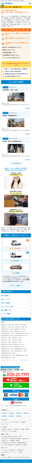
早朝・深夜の (6, 436)
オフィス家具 (8, 444)
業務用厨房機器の (22, 442)
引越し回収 (10, 429)
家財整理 (17, 440)
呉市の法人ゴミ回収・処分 (20, 324)
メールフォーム (5, 450)
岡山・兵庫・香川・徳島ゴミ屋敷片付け (22, 457)
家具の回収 (14, 442)
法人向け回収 (13, 431)
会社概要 (20, 452)
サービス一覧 (11, 422)
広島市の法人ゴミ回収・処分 (21, 326)
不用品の (5, 438)
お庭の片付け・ (17, 436)
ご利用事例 (23, 422)
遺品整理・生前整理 (25, 429)
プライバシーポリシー (12, 452)
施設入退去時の (15, 438)
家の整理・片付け (5, 440)
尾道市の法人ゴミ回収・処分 (7, 324)
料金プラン (17, 422)
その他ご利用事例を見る (16, 163)
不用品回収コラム (12, 450)
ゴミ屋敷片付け (16, 429)
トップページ (4, 422)
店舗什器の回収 (18, 444)
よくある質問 (4, 452)
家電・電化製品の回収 (6, 442)
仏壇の (25, 438)
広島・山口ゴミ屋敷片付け (7, 457)
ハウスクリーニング (6, 431)
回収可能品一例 (21, 450)
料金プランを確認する (16, 285)
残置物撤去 (12, 440)
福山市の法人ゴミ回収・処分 (7, 326)
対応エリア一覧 (5, 424)
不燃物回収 (25, 444)
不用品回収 (4, 429)
